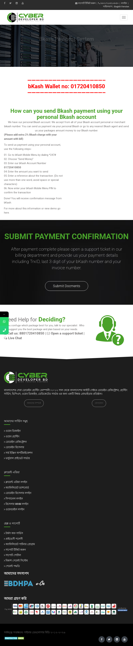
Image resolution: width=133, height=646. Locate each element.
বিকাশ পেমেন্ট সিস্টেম (17, 560)
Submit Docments (66, 286)
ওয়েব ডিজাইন (13, 430)
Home (54, 52)
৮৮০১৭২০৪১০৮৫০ (109, 3)
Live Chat (13, 338)
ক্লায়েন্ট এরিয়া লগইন (16, 482)
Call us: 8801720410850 (24, 333)
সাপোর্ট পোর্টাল (13, 555)
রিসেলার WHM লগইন (17, 504)
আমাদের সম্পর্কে (34, 403)
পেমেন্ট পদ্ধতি (13, 566)
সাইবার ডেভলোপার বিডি (37, 632)
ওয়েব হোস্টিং (12, 436)
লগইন (124, 3)
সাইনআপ (107, 6)
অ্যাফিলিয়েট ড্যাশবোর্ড (17, 487)
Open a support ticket (65, 333)
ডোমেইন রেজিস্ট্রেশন (16, 441)
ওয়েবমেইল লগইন (15, 509)
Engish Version (121, 6)
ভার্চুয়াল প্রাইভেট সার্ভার (18, 458)
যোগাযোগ (99, 403)
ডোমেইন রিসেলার (15, 447)
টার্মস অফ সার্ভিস (14, 533)
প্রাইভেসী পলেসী (14, 538)
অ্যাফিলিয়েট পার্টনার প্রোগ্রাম (20, 544)
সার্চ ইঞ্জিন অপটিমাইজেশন (19, 452)
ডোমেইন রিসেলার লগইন (18, 493)
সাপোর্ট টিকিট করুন (85, 3)
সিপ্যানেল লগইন (14, 498)
